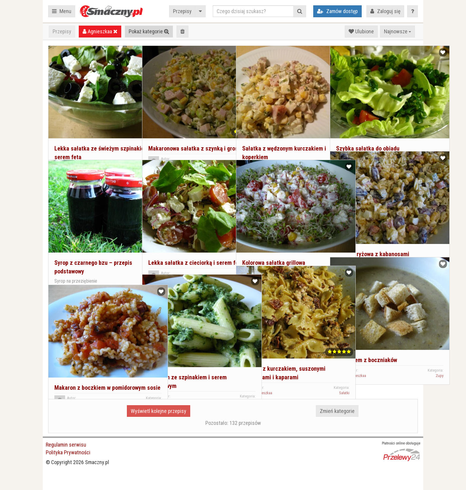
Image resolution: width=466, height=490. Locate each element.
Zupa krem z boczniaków (365, 333)
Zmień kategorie (337, 411)
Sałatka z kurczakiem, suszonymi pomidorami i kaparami (270, 351)
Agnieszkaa (100, 31)
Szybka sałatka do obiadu (366, 122)
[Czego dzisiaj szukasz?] (253, 11)
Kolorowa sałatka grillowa (272, 236)
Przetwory (123, 271)
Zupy (409, 349)
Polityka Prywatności (68, 452)
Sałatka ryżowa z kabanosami (371, 227)
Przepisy (182, 11)
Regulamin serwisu (66, 445)
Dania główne (215, 375)
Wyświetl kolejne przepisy (158, 411)
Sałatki (126, 146)
